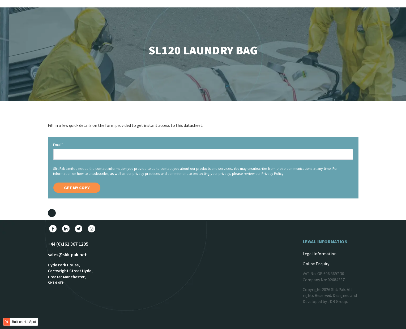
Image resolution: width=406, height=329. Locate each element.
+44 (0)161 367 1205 (68, 244)
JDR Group (337, 301)
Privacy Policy (273, 173)
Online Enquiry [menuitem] (316, 263)
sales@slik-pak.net (67, 255)
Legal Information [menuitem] (319, 253)
